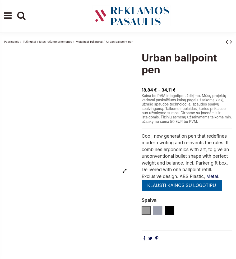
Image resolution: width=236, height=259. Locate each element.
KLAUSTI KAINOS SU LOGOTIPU (181, 185)
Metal (212, 176)
